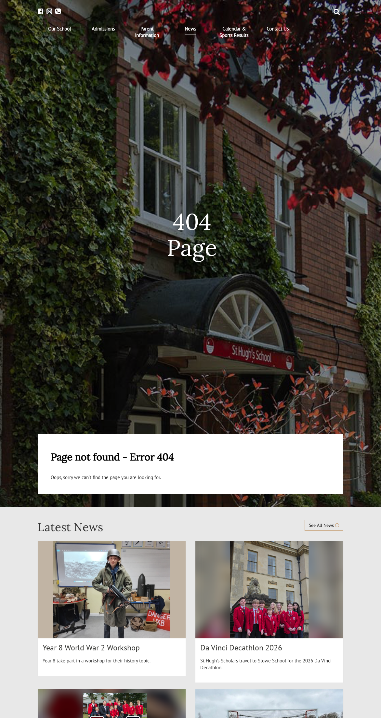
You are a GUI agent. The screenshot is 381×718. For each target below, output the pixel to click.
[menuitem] (59, 29)
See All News (324, 525)
